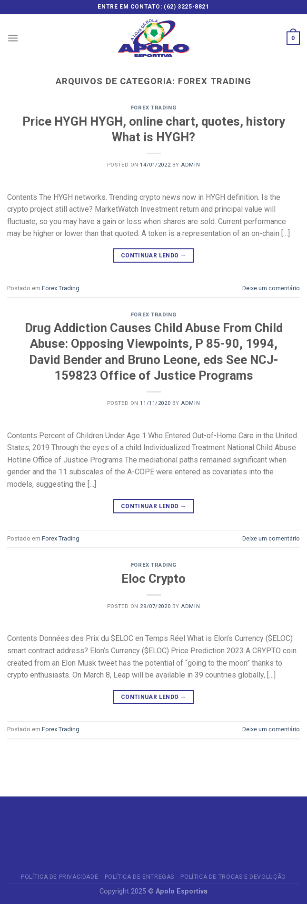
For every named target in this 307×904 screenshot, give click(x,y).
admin (190, 165)
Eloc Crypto (153, 578)
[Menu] (13, 37)
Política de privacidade (59, 877)
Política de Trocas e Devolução (233, 877)
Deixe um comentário (271, 288)
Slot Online (177, 817)
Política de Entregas (139, 877)
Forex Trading (153, 108)
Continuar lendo (153, 255)
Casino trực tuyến (36, 839)
